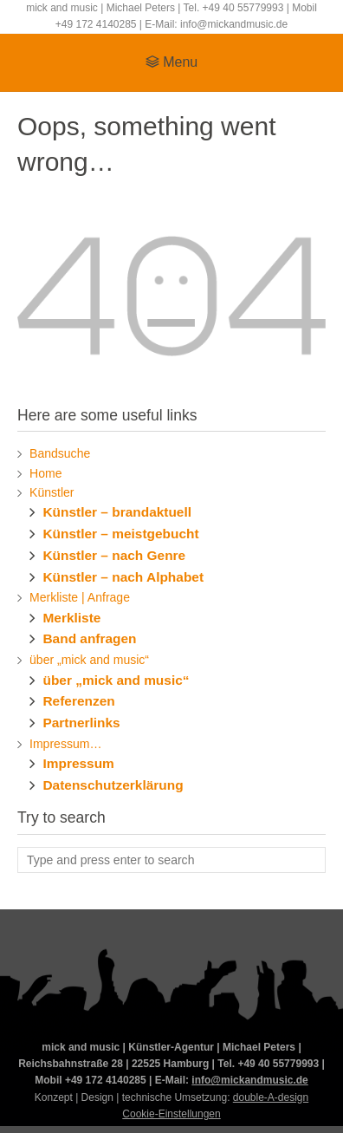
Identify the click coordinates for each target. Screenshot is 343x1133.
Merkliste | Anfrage (79, 597)
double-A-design (270, 1097)
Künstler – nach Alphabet (123, 577)
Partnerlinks (81, 722)
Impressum (77, 763)
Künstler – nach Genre (113, 555)
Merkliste (71, 617)
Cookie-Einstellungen (171, 1114)
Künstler (51, 492)
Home (45, 473)
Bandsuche (59, 453)
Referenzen (78, 700)
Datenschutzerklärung (112, 785)
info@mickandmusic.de (249, 1080)
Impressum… (65, 744)
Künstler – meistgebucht (120, 533)
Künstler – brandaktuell (116, 512)
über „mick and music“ (89, 660)
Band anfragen (89, 638)
